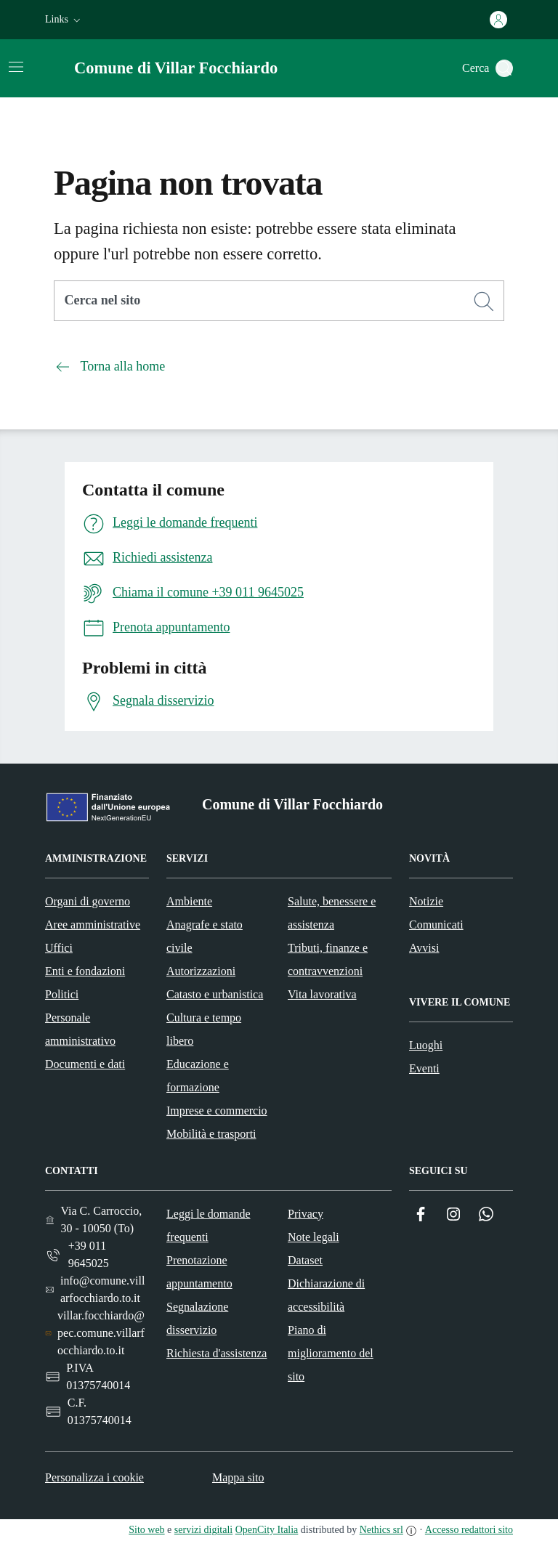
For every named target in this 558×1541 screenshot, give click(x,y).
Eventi (424, 1068)
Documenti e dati (85, 1064)
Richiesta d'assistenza (216, 1353)
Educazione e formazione (197, 1075)
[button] (64, 19)
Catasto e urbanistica (214, 994)
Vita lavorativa (322, 994)
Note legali (313, 1237)
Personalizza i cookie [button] (94, 1477)
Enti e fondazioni (85, 971)
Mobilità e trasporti (211, 1134)
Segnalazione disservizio (197, 1318)
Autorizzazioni (200, 971)
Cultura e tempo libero (203, 1029)
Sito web (146, 1529)
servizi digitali (203, 1529)
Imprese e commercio (216, 1110)
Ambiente (189, 901)
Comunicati (436, 924)
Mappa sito (238, 1477)
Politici (61, 994)
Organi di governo (87, 901)
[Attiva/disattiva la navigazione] (16, 67)
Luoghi (425, 1045)
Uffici (59, 948)
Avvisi (424, 948)
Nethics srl (381, 1529)
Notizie (426, 901)
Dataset (305, 1260)
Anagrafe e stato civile (204, 936)
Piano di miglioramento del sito (330, 1353)
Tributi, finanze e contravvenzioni (328, 959)
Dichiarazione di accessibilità (326, 1295)
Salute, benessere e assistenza (332, 913)
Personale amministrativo (80, 1029)
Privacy (305, 1214)
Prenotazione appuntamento (199, 1272)
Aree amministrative (92, 924)
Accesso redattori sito (469, 1529)
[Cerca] (483, 301)
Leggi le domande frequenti (208, 1225)
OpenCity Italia (267, 1529)
